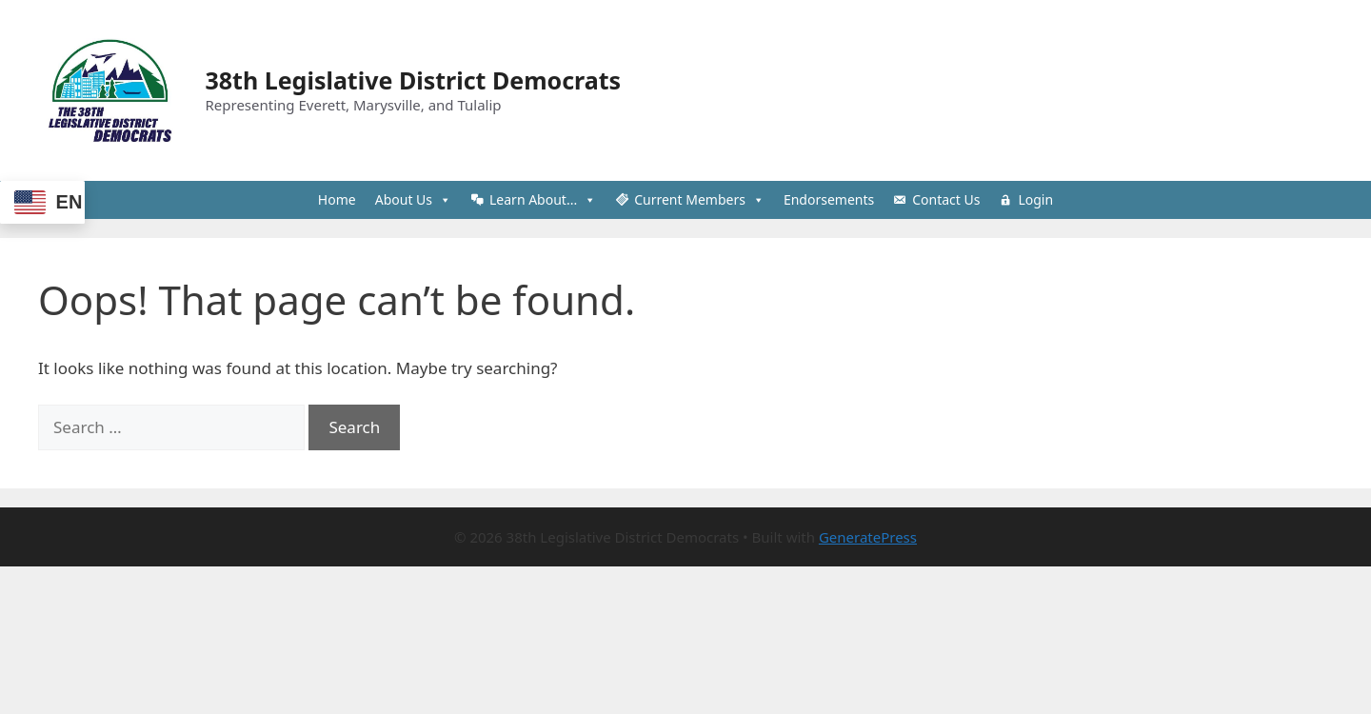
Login (1035, 199)
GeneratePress (868, 536)
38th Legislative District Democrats (414, 80)
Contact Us (946, 199)
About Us (413, 200)
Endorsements (829, 199)
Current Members (699, 200)
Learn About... (542, 200)
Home (337, 199)
